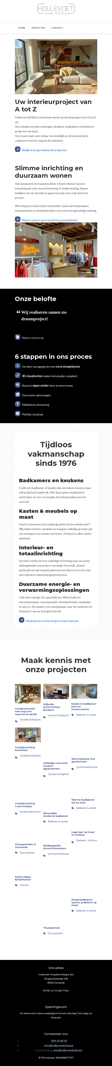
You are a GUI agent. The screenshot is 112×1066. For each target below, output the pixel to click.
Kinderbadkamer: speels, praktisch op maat (84, 902)
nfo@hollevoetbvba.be (59, 1045)
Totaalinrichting (65, 715)
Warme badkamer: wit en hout (83, 801)
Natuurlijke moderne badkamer (55, 814)
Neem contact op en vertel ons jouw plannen (50, 220)
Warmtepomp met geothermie (83, 760)
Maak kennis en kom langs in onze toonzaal (52, 620)
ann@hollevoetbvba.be (67, 1050)
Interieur (40, 755)
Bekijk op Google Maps (56, 990)
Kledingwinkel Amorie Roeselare (54, 847)
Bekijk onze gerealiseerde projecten (44, 150)
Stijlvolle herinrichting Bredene (51, 707)
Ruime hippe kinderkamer (23, 878)
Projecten (38, 27)
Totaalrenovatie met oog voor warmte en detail (25, 711)
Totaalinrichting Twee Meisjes (25, 805)
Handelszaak (63, 853)
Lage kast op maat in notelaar (83, 833)
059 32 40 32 (59, 1041)
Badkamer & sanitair (86, 714)
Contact (57, 27)
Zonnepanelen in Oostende (25, 846)
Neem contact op (33, 338)
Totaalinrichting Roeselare (25, 749)
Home (21, 27)
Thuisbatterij (51, 927)
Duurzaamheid (96, 767)
